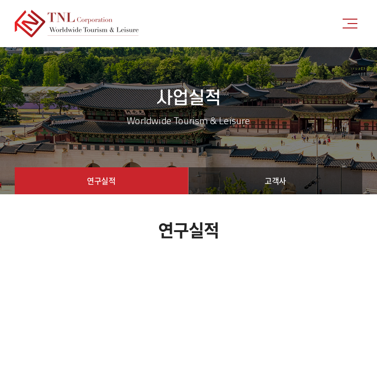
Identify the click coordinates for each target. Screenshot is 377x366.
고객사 (275, 180)
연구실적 (101, 180)
